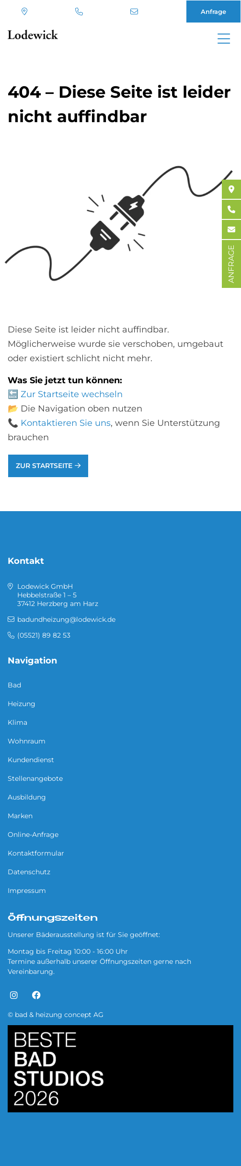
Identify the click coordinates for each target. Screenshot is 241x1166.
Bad (14, 685)
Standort (24, 11)
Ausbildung (27, 797)
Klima (17, 722)
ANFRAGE (231, 264)
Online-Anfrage (33, 834)
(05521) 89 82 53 (79, 11)
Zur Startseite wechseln (72, 394)
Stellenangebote (35, 778)
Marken (20, 816)
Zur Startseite (44, 465)
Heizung (21, 703)
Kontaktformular (36, 853)
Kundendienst (31, 759)
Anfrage (213, 11)
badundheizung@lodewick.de (134, 11)
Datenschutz (29, 872)
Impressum (27, 890)
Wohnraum (27, 741)
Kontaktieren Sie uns (66, 423)
